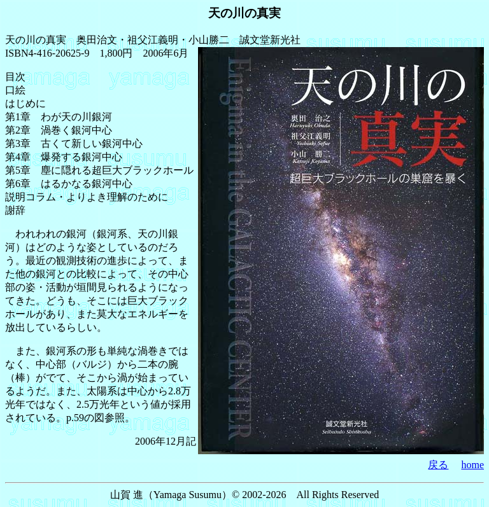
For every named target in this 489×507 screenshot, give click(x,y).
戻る (438, 464)
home (472, 464)
